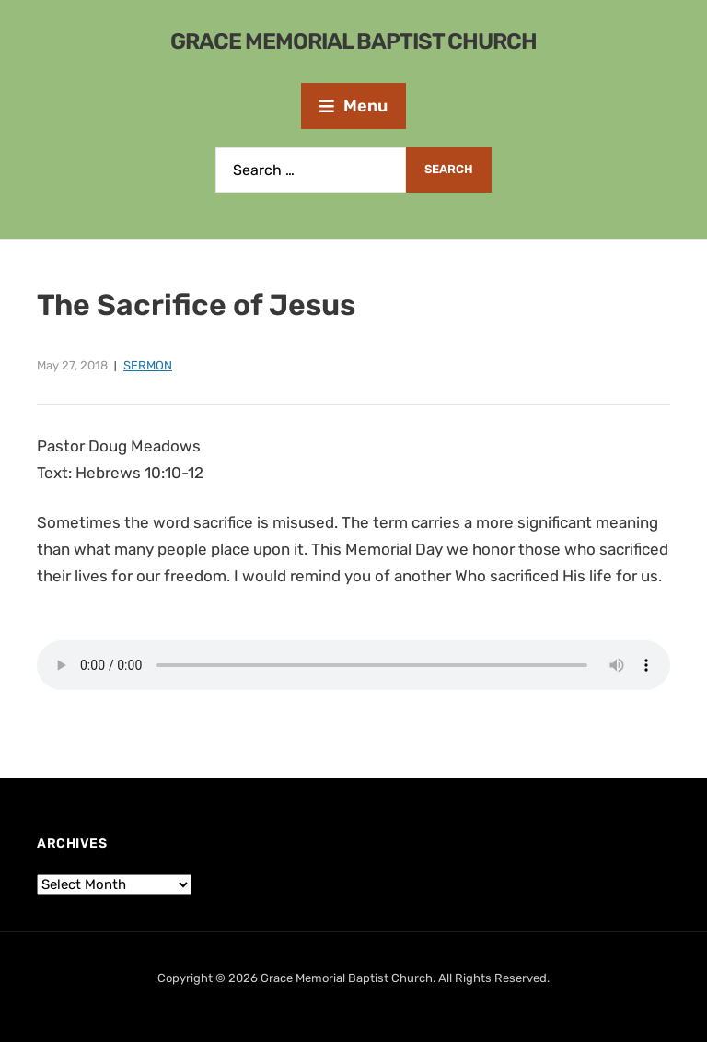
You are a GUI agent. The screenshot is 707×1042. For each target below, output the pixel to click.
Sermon (147, 365)
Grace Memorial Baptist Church (353, 41)
